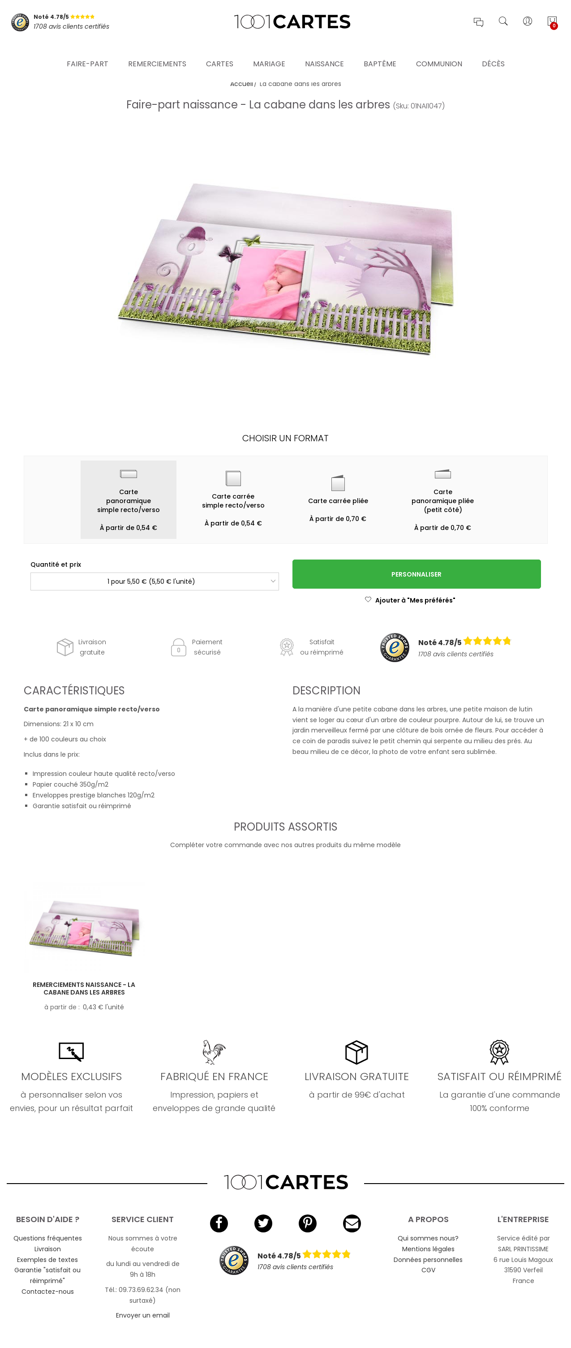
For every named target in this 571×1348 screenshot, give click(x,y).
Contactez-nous (47, 1291)
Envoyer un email (143, 1315)
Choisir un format (285, 438)
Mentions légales (428, 1249)
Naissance (324, 51)
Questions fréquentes (47, 1238)
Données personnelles (428, 1259)
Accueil (241, 83)
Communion (439, 51)
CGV (428, 1270)
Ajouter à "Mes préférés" (410, 600)
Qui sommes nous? (428, 1238)
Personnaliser (416, 574)
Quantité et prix (55, 564)
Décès (493, 51)
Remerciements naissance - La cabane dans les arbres (84, 988)
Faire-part (87, 51)
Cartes (219, 51)
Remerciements (157, 51)
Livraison (47, 1249)
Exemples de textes (47, 1259)
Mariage (269, 51)
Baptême (380, 51)
